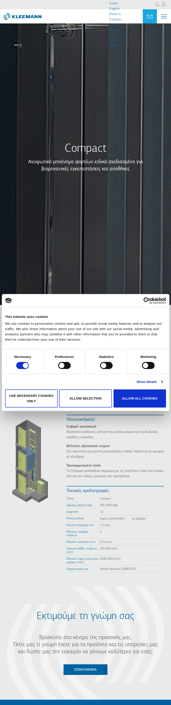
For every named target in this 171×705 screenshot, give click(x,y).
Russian (114, 25)
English (114, 9)
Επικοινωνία (85, 670)
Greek (113, 3)
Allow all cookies (140, 398)
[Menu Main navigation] (163, 16)
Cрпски (114, 46)
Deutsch (115, 14)
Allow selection (85, 398)
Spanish (115, 40)
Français (115, 19)
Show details (147, 382)
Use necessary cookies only (31, 398)
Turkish (114, 30)
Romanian (116, 35)
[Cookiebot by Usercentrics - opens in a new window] (146, 300)
